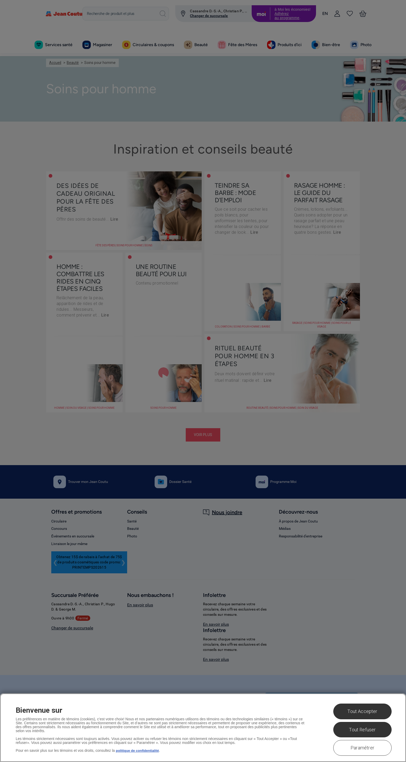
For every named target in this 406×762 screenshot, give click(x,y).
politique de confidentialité (139, 750)
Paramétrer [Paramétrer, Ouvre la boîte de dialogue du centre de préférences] (362, 747)
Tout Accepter (362, 711)
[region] (203, 727)
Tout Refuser (362, 729)
